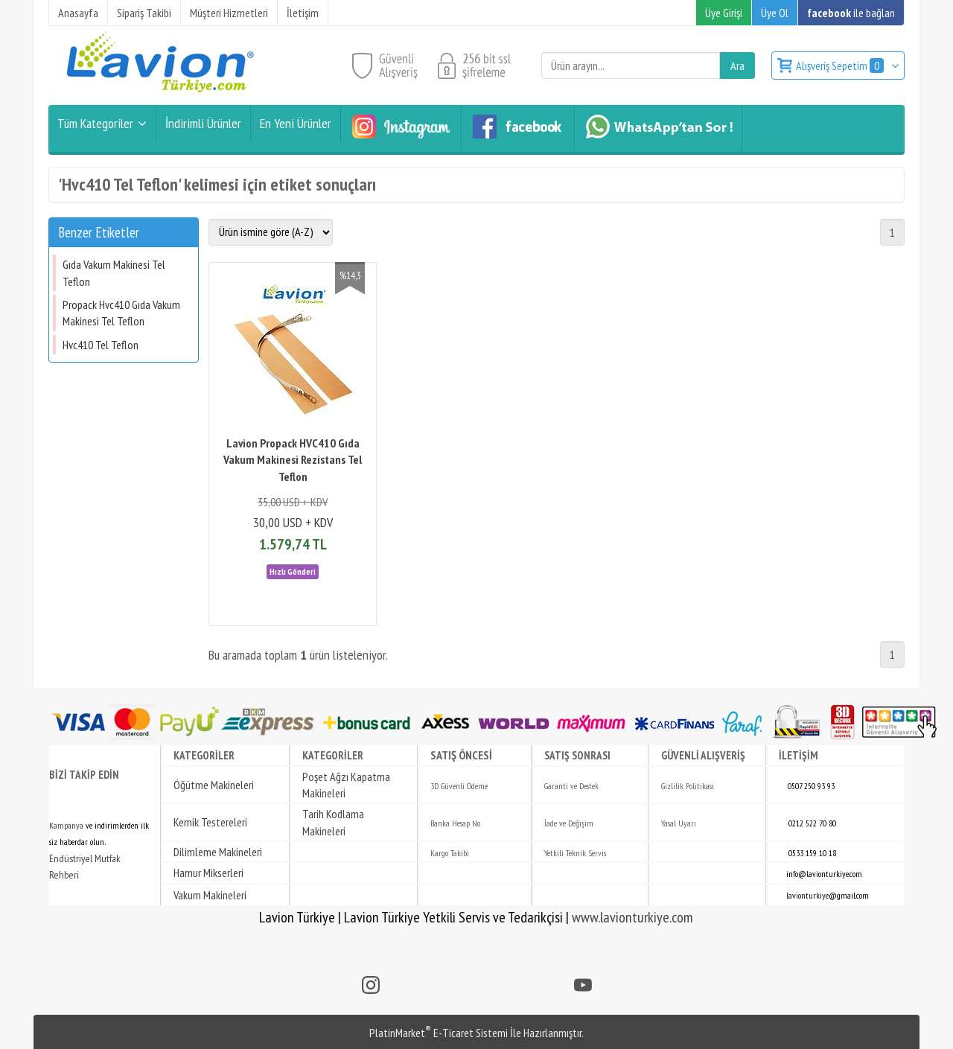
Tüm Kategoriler (95, 123)
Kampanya (66, 825)
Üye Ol (774, 12)
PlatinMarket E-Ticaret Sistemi (438, 1032)
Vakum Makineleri (209, 894)
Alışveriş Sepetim (841, 65)
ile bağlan (851, 12)
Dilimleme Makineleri (217, 851)
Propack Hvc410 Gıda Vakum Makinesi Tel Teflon (121, 312)
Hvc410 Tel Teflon (100, 344)
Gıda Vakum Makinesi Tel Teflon (114, 272)
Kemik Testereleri (210, 821)
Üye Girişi (723, 12)
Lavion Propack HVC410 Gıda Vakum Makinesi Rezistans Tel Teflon (292, 460)
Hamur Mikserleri (208, 872)
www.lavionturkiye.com (632, 917)
